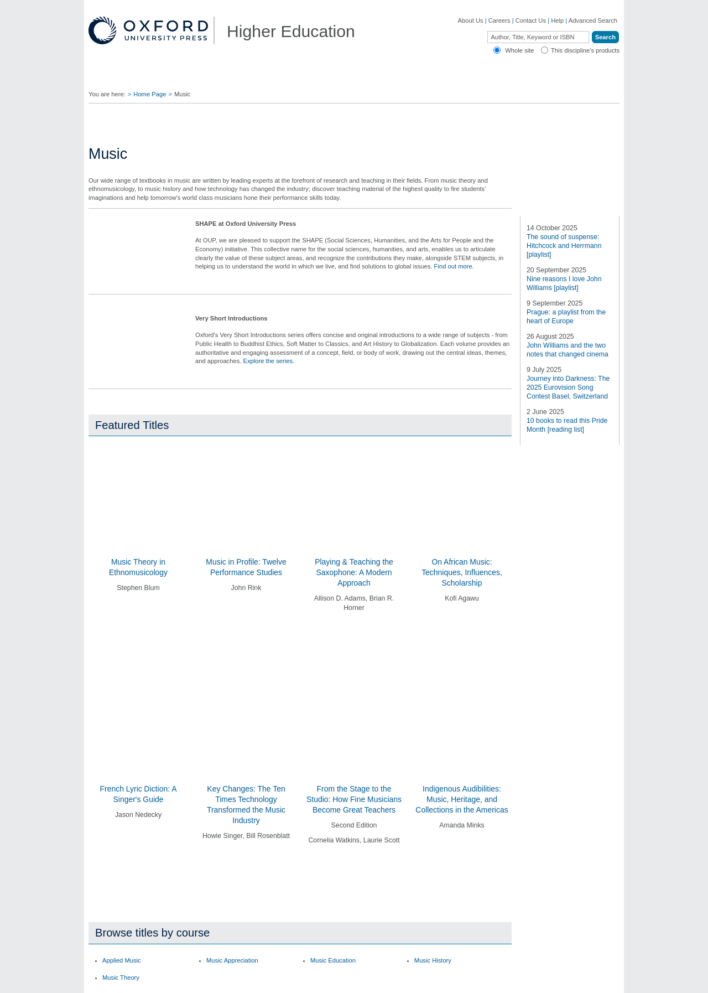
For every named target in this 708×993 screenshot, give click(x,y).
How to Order (430, 866)
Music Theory (120, 768)
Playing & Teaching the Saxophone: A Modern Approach (354, 628)
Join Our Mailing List (332, 853)
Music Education (333, 750)
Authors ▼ (462, 77)
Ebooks (422, 853)
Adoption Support (220, 900)
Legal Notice (499, 978)
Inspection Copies (328, 894)
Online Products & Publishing (141, 908)
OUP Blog (114, 863)
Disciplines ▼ (122, 77)
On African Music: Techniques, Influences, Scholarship (461, 628)
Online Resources (436, 880)
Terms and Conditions (590, 978)
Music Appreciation (232, 750)
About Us (470, 20)
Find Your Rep (190, 77)
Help (557, 20)
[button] (95, 689)
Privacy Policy (415, 978)
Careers (499, 20)
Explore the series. (268, 416)
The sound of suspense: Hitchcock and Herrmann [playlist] (564, 402)
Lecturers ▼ (257, 77)
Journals (112, 896)
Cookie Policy (458, 978)
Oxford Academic (531, 77)
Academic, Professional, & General (137, 880)
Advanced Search (593, 20)
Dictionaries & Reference (135, 920)
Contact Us (531, 20)
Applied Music (121, 750)
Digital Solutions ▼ (391, 77)
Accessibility (538, 978)
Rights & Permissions (441, 894)
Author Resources (437, 839)
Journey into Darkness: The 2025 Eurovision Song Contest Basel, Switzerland (568, 543)
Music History (432, 750)
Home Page (149, 94)
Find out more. (454, 321)
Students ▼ (319, 77)
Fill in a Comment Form (336, 880)
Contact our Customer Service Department (237, 883)
